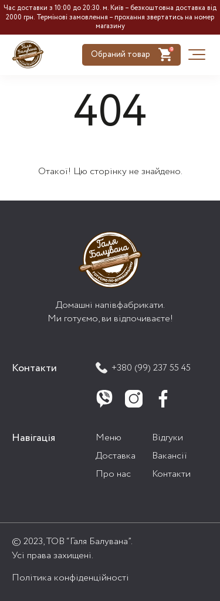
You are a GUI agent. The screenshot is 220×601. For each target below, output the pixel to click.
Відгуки (167, 437)
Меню (108, 437)
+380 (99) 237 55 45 (143, 368)
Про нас (113, 474)
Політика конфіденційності (70, 578)
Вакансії (169, 456)
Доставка (116, 456)
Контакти (171, 474)
